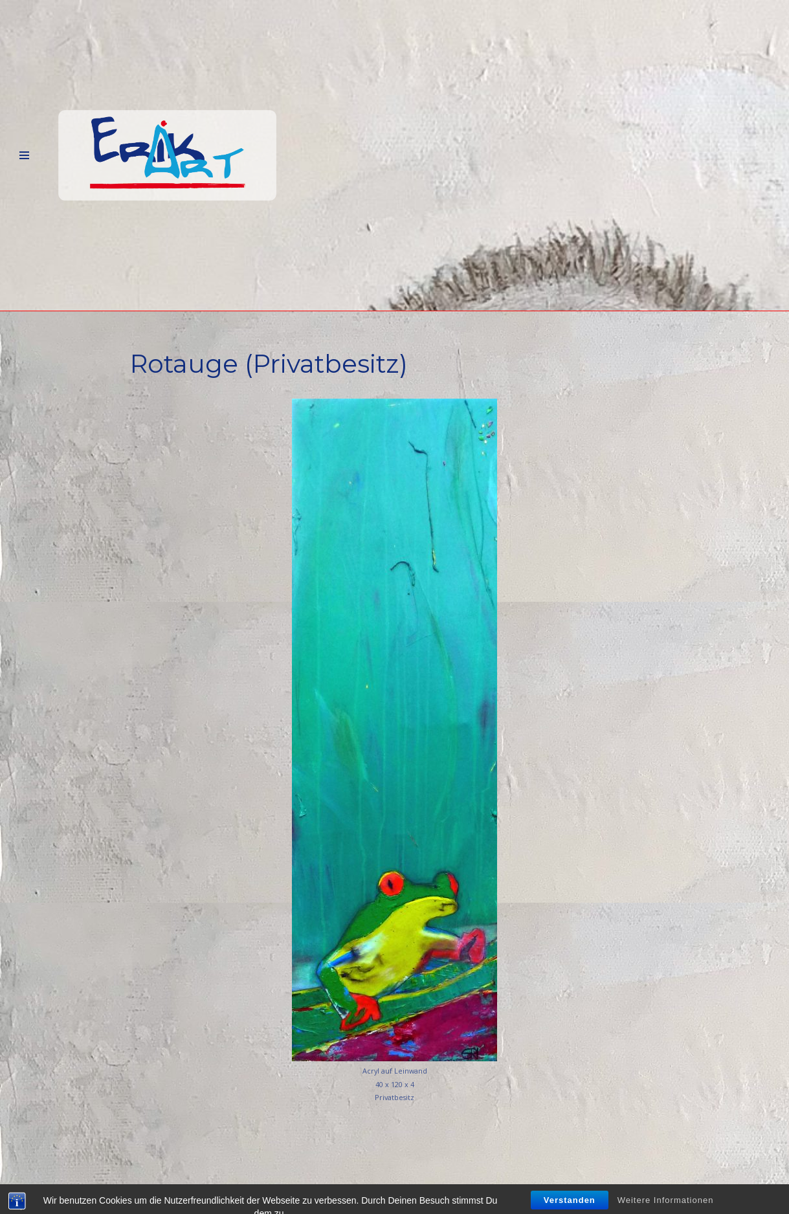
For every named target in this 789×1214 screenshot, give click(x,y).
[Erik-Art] (167, 155)
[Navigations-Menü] (24, 156)
